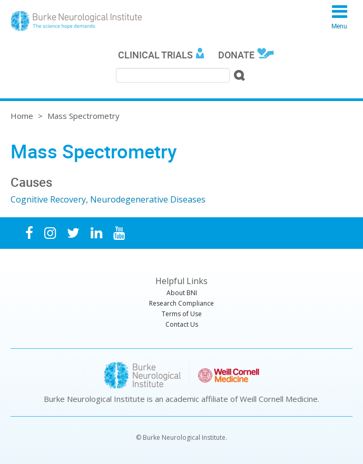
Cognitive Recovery (48, 199)
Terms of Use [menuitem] (182, 313)
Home (22, 115)
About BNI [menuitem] (181, 292)
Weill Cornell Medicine (279, 399)
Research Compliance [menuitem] (181, 303)
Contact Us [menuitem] (181, 324)
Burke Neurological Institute (76, 21)
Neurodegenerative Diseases (147, 199)
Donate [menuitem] (236, 54)
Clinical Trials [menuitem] (155, 54)
